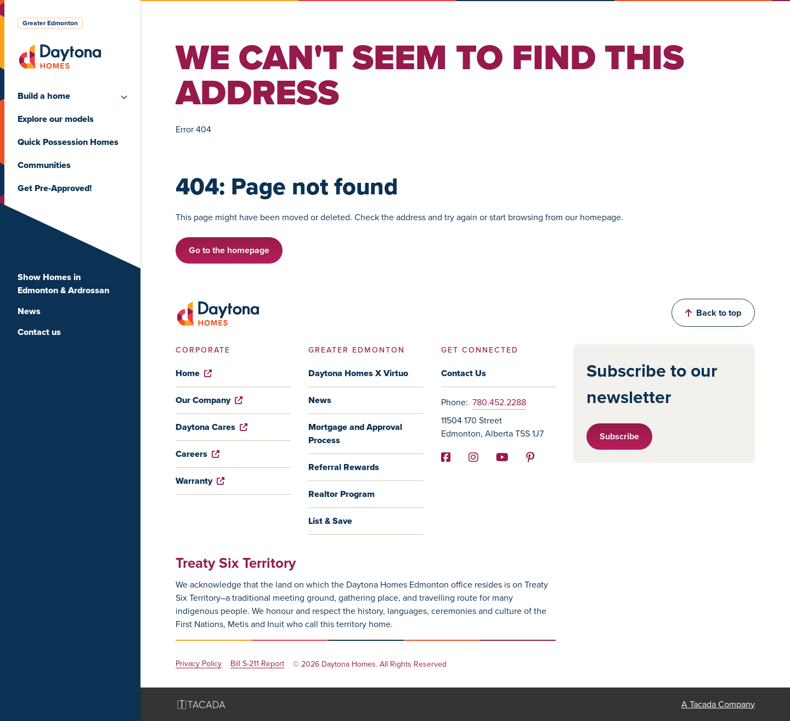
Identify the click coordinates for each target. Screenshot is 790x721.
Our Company (209, 400)
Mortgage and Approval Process (355, 433)
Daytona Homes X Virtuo (358, 373)
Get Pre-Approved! (55, 188)
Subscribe (619, 436)
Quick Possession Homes (68, 142)
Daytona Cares (211, 427)
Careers (197, 454)
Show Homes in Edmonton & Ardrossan (63, 284)
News (29, 311)
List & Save (330, 521)
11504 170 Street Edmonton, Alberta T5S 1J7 (492, 427)
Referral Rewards (343, 467)
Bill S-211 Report (257, 664)
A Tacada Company (718, 704)
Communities (44, 165)
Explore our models (56, 119)
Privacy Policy (199, 664)
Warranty (200, 480)
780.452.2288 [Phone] (499, 402)
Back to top (713, 312)
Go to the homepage (229, 250)
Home (194, 373)
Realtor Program (341, 494)
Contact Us (463, 373)
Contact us (39, 332)
